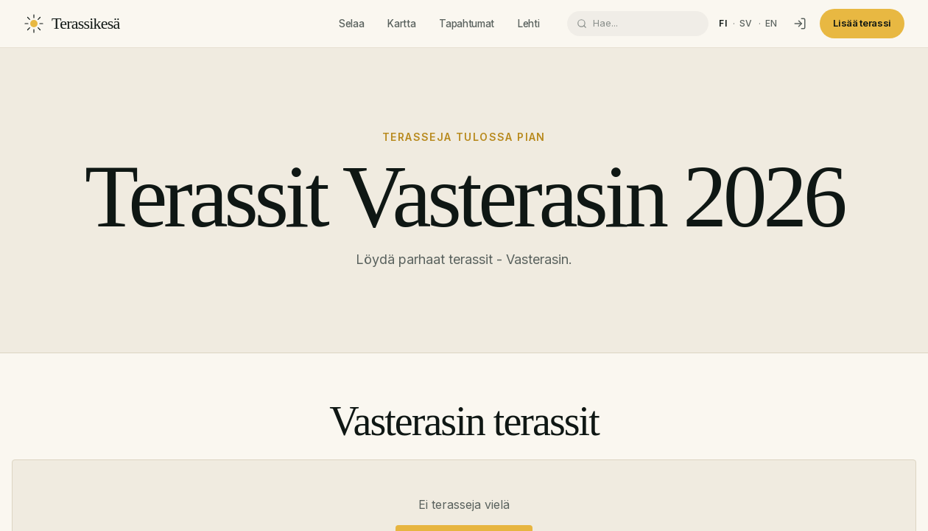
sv (746, 23)
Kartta (401, 24)
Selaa (351, 24)
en (771, 23)
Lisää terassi (862, 23)
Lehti (528, 24)
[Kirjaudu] (799, 23)
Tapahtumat (466, 24)
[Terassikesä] (72, 23)
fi (723, 23)
